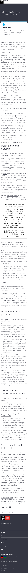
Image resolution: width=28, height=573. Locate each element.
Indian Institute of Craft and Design (14, 258)
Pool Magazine (16, 117)
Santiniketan (20, 364)
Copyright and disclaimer (12, 561)
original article (21, 503)
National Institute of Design (18, 59)
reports (15, 165)
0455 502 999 (4, 510)
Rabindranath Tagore (6, 367)
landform (4, 187)
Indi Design (15, 113)
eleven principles (5, 331)
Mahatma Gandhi (18, 326)
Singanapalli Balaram (15, 357)
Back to (3, 18)
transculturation (17, 459)
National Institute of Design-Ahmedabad (15, 256)
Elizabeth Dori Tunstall (7, 497)
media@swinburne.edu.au (8, 512)
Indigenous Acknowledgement (7, 554)
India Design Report (15, 89)
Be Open (8, 298)
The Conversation (7, 503)
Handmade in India (12, 195)
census (5, 173)
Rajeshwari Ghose (6, 415)
